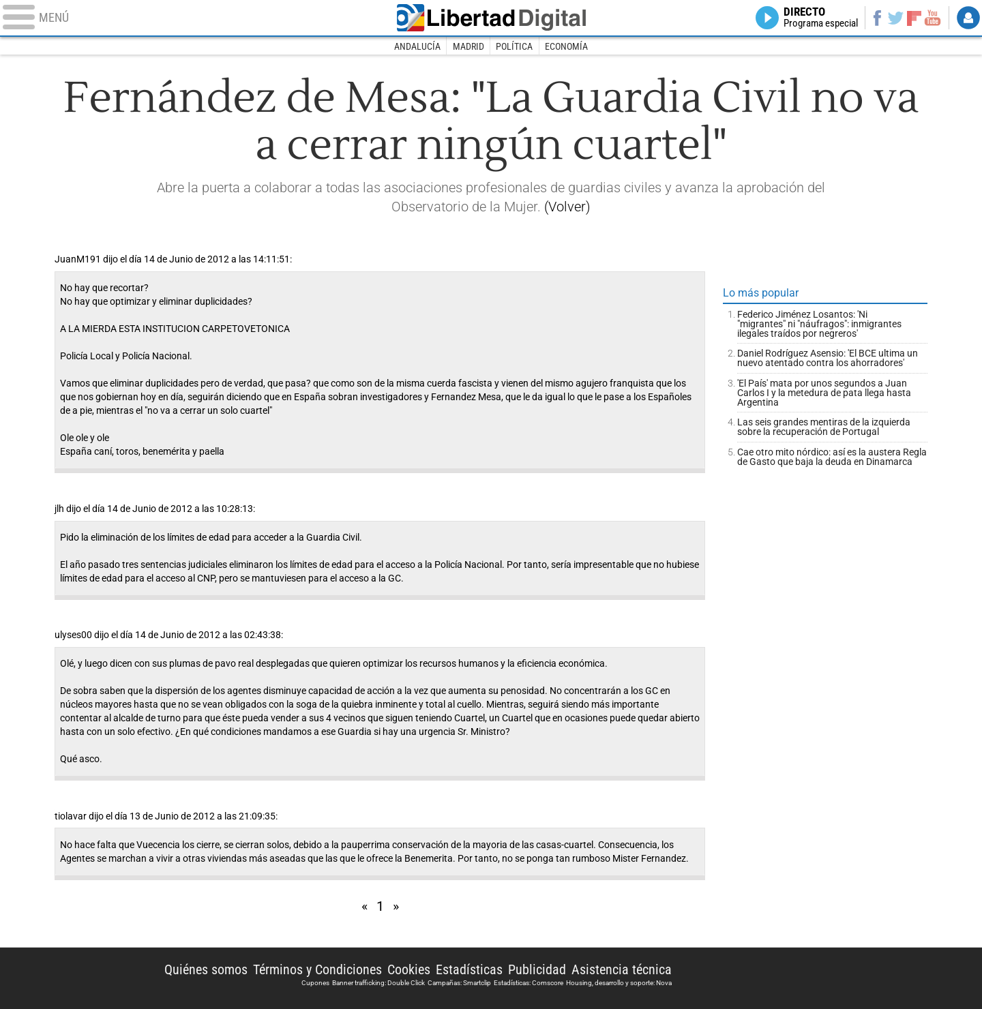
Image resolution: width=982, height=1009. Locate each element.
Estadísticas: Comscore (528, 983)
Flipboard (914, 17)
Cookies (408, 969)
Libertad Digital (491, 17)
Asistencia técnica (621, 969)
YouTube (932, 17)
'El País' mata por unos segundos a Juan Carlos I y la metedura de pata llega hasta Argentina (824, 393)
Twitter (896, 17)
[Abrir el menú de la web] (191, 18)
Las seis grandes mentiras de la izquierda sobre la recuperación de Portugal (823, 427)
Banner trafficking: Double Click (378, 983)
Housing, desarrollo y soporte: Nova (619, 983)
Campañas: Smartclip (459, 983)
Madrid (468, 46)
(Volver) (567, 206)
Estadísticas (469, 969)
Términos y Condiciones (317, 969)
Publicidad (537, 969)
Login (968, 17)
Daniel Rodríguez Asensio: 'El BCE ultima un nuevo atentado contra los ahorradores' (827, 358)
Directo (821, 17)
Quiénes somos (206, 969)
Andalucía (417, 46)
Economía (566, 46)
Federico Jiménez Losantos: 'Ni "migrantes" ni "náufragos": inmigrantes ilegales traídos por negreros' (819, 324)
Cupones (315, 983)
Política (514, 46)
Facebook (876, 17)
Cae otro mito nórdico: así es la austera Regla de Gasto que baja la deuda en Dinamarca (832, 457)
